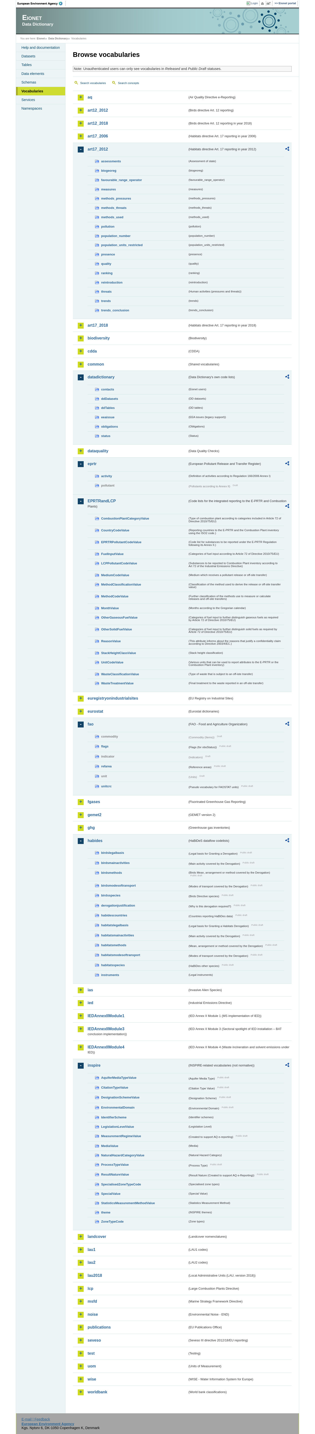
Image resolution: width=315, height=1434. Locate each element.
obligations (109, 426)
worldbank (97, 1392)
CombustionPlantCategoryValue (125, 518)
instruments (110, 975)
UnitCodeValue (112, 662)
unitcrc (106, 786)
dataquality (98, 451)
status (105, 436)
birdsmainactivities (115, 863)
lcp (90, 1288)
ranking (106, 273)
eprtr (92, 464)
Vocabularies (32, 91)
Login (254, 3)
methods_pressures (116, 198)
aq (90, 97)
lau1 (91, 1250)
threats (106, 291)
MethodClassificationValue (121, 584)
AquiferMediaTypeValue (118, 1078)
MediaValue (109, 1146)
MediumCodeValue (115, 575)
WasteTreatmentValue (117, 683)
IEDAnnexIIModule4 (106, 1047)
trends (106, 301)
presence (108, 254)
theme (105, 1212)
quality (106, 264)
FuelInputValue (112, 554)
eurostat (95, 711)
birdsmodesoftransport (118, 885)
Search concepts (128, 83)
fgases (94, 802)
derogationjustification (118, 905)
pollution (107, 226)
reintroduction (112, 282)
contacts (107, 389)
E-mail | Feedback (35, 1419)
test (91, 1353)
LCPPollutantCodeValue (119, 563)
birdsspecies (110, 895)
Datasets (28, 56)
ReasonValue (111, 641)
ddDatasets (109, 399)
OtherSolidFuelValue (116, 629)
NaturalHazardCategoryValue (122, 1155)
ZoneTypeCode (112, 1221)
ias (90, 990)
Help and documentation (40, 48)
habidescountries (114, 915)
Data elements (32, 74)
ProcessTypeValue (115, 1164)
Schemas (28, 82)
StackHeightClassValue (118, 653)
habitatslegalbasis (114, 925)
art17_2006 (98, 136)
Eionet (41, 38)
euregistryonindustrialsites (113, 698)
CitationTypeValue (114, 1087)
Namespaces (31, 108)
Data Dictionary (58, 38)
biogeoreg (108, 170)
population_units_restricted (122, 245)
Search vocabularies (93, 83)
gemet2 (94, 815)
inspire (94, 1065)
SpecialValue (110, 1194)
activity (106, 476)
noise (93, 1314)
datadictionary (101, 377)
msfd (92, 1301)
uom (92, 1366)
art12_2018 (98, 123)
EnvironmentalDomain (118, 1107)
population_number (115, 236)
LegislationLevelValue (117, 1127)
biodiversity (99, 338)
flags (105, 746)
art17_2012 (98, 149)
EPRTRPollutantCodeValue (121, 542)
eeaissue (107, 417)
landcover (97, 1236)
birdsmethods (111, 873)
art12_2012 (98, 110)
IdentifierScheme (113, 1117)
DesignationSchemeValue (120, 1097)
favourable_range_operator (121, 180)
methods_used (112, 217)
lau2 (91, 1262)
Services (28, 100)
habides (95, 841)
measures (108, 189)
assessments (111, 161)
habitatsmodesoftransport (120, 955)
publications (99, 1327)
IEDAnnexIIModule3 (106, 1029)
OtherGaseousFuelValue (119, 617)
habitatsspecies (113, 965)
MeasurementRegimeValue (121, 1136)
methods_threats (113, 208)
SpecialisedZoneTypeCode (121, 1184)
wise (92, 1379)
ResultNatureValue (115, 1174)
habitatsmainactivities (117, 935)
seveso (94, 1340)
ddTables (108, 408)
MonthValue (110, 608)
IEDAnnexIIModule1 (106, 1016)
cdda (92, 351)
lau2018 (95, 1275)
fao (91, 724)
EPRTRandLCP (102, 501)
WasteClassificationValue (120, 674)
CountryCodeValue (115, 530)
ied (90, 1003)
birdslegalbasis (112, 853)
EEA (41, 3)
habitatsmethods (113, 945)
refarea (106, 766)
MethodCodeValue (114, 596)
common (96, 364)
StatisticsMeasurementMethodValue (128, 1203)
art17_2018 (98, 325)
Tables (26, 65)
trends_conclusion (115, 310)
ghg (91, 828)
